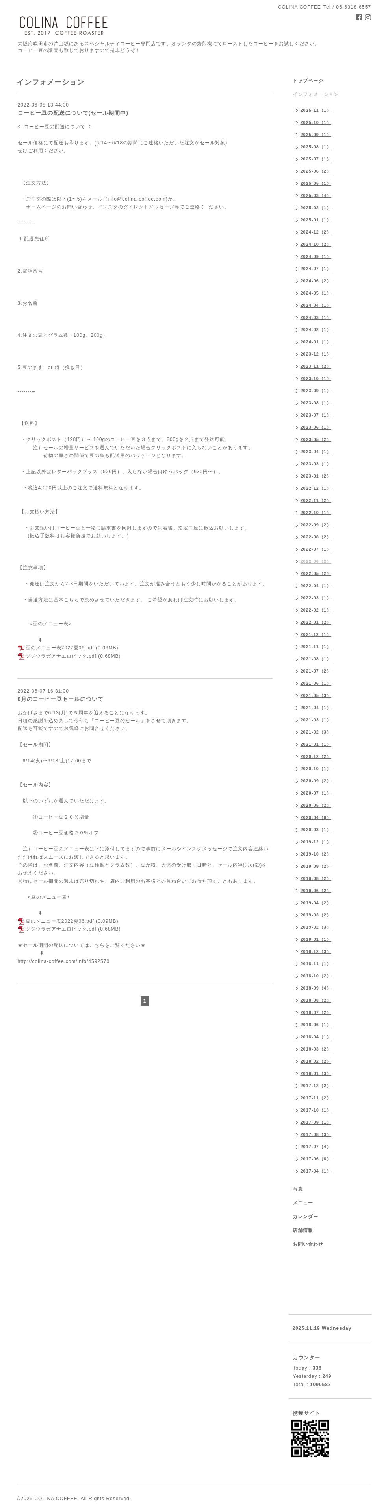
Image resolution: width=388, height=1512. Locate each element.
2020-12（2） (316, 756)
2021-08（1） (316, 658)
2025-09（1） (316, 134)
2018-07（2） (316, 1012)
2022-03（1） (316, 598)
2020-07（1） (316, 793)
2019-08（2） (316, 878)
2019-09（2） (316, 866)
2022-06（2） (316, 561)
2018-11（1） (316, 963)
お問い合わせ (308, 1244)
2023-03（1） (316, 463)
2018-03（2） (316, 1049)
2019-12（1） (316, 841)
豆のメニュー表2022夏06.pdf (60, 648)
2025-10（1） (316, 122)
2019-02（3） (316, 927)
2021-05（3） (316, 695)
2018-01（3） (316, 1073)
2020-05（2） (316, 805)
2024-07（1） (316, 268)
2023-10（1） (316, 378)
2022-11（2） (316, 500)
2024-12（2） (316, 232)
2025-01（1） (316, 220)
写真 (298, 1189)
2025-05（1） (316, 183)
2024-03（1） (316, 317)
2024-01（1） (316, 341)
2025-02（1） (316, 207)
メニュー (303, 1203)
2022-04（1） (316, 585)
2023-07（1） (316, 415)
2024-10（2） (316, 244)
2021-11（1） (316, 646)
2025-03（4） (316, 195)
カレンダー (305, 1216)
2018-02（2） (316, 1061)
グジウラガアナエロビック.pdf (61, 656)
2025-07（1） (316, 159)
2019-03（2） (316, 915)
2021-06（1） (316, 683)
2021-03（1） (316, 719)
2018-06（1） (316, 1024)
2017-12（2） (316, 1085)
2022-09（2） (316, 524)
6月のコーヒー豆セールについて (61, 699)
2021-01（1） (316, 744)
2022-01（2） (316, 622)
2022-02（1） (316, 610)
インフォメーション (316, 94)
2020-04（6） (316, 817)
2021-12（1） (316, 634)
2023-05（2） (316, 439)
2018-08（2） (316, 1000)
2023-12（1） (316, 354)
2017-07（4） (316, 1146)
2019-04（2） (316, 902)
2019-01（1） (316, 939)
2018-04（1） (316, 1036)
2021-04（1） (316, 707)
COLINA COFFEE (55, 1498)
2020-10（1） (316, 768)
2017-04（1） (316, 1171)
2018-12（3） (316, 951)
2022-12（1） (316, 488)
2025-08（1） (316, 146)
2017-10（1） (316, 1110)
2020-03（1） (316, 829)
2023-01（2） (316, 476)
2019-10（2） (316, 854)
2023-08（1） (316, 402)
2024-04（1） (316, 305)
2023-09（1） (316, 390)
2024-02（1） (316, 329)
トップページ (308, 80)
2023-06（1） (316, 427)
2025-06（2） (316, 171)
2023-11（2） (316, 366)
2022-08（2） (316, 537)
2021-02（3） (316, 732)
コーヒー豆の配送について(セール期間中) (73, 113)
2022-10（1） (316, 512)
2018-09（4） (316, 988)
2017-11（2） (316, 1097)
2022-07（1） (316, 549)
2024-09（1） (316, 256)
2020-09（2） (316, 780)
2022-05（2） (316, 573)
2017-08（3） (316, 1134)
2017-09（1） (316, 1122)
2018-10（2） (316, 976)
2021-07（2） (316, 671)
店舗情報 (303, 1230)
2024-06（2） (316, 280)
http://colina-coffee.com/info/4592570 (64, 961)
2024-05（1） (316, 293)
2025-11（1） (316, 110)
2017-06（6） (316, 1158)
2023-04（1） (316, 451)
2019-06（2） (316, 890)
